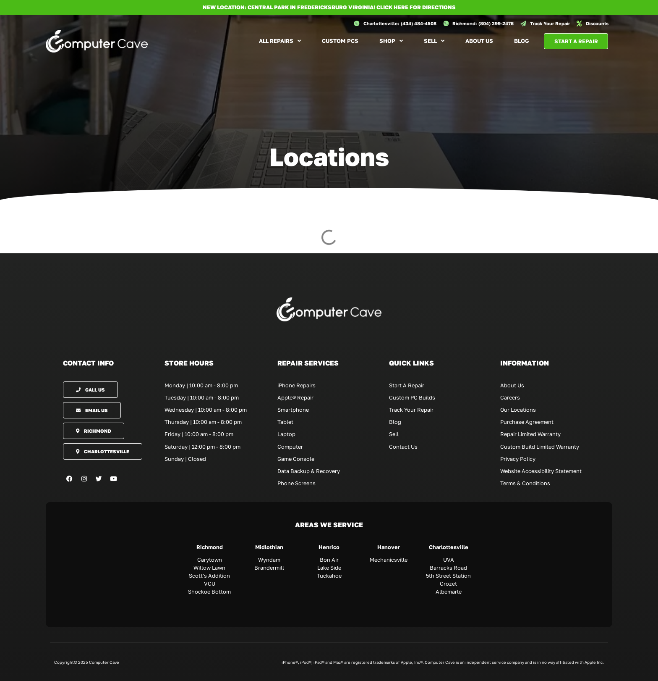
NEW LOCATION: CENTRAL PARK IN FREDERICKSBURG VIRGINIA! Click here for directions (329, 7)
